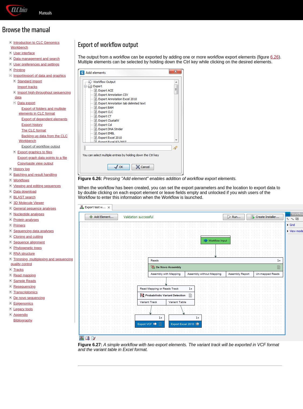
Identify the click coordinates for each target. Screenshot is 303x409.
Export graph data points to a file (42, 158)
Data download (24, 191)
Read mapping (24, 275)
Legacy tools (23, 309)
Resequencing (24, 286)
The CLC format (33, 130)
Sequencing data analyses (33, 231)
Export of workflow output (40, 146)
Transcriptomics (25, 292)
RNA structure (24, 253)
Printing (19, 70)
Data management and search (36, 59)
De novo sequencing (29, 298)
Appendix (20, 315)
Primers (19, 225)
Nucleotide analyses (28, 214)
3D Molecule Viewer (28, 203)
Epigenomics (23, 303)
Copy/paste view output (35, 163)
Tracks (18, 270)
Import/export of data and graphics (39, 76)
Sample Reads (24, 281)
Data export (26, 103)
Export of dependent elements (44, 119)
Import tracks (27, 87)
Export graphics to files (34, 152)
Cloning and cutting (28, 237)
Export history (31, 125)
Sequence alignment (29, 242)
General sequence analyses (34, 208)
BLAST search (24, 197)
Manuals (45, 13)
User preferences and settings (36, 64)
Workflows (21, 180)
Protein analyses (26, 220)
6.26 (274, 57)
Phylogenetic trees (27, 248)
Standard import (29, 81)
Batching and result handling (35, 175)
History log (21, 169)
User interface (24, 53)
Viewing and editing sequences (37, 186)
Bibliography (22, 320)
